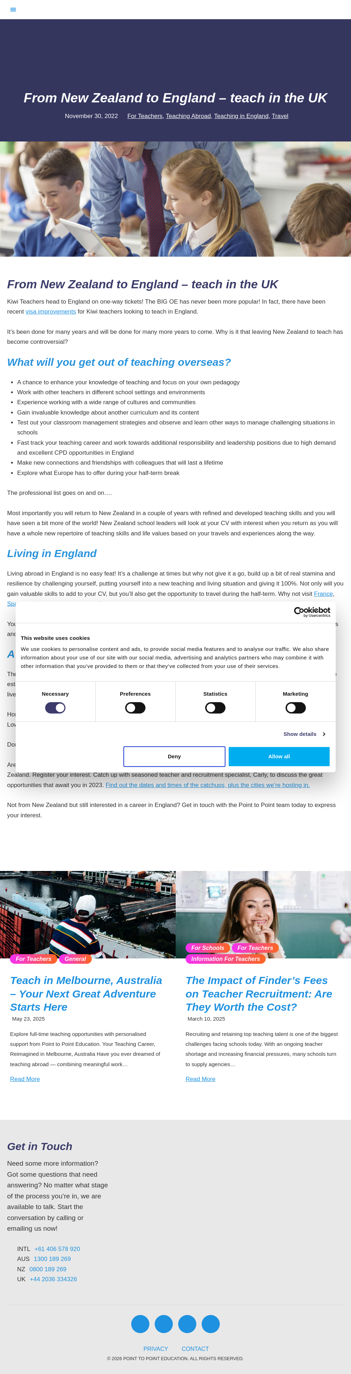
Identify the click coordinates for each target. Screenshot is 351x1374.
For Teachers (145, 116)
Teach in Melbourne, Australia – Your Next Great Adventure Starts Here (86, 993)
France (323, 593)
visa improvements (51, 311)
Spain (14, 603)
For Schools (207, 948)
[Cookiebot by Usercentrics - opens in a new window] (299, 612)
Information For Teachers (225, 959)
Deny (174, 756)
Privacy (156, 1349)
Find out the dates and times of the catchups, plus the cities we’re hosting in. (208, 785)
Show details (300, 734)
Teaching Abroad (188, 116)
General (75, 959)
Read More (25, 1079)
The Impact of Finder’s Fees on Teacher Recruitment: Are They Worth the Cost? (259, 993)
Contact (195, 1349)
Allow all (279, 756)
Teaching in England (241, 116)
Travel (280, 116)
